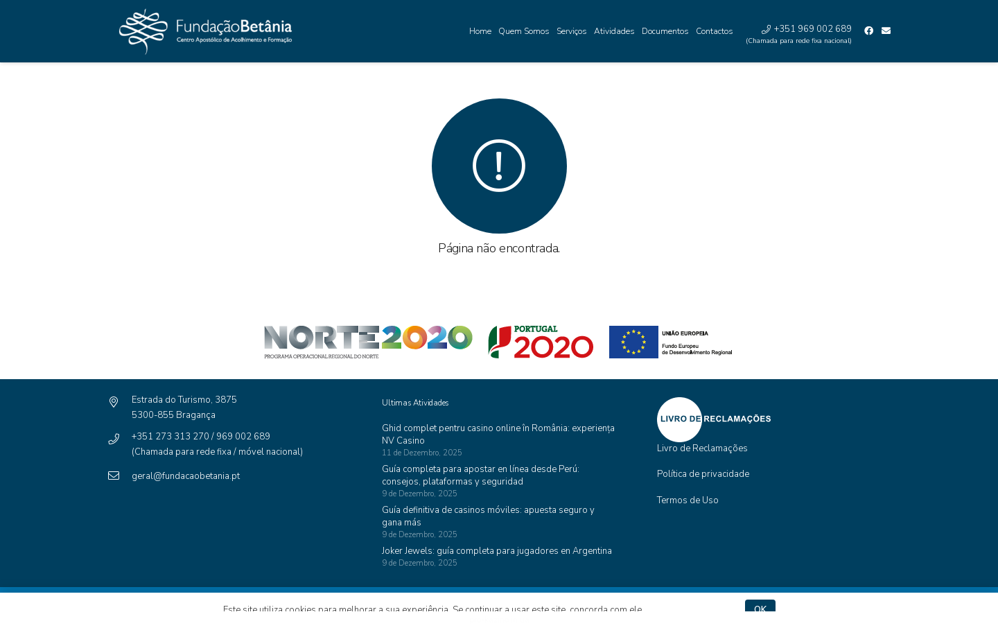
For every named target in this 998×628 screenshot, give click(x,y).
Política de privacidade (703, 474)
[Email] (886, 30)
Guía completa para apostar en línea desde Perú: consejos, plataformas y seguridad (480, 475)
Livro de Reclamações (702, 448)
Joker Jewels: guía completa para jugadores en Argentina (497, 551)
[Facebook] (868, 30)
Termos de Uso (688, 500)
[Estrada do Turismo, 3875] (119, 403)
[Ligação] (202, 32)
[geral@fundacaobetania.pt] (119, 476)
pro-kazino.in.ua (499, 619)
